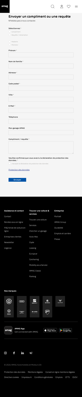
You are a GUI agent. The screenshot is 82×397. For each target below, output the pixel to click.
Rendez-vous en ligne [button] (13, 222)
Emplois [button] (59, 377)
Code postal (14, 84)
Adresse (13, 73)
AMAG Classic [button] (35, 271)
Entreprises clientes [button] (12, 236)
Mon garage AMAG (17, 128)
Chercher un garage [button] (38, 231)
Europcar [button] (33, 253)
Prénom (13, 50)
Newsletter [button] (9, 242)
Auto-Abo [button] (33, 236)
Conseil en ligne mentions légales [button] (60, 372)
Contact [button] (7, 216)
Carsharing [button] (34, 259)
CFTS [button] (67, 377)
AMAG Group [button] (60, 222)
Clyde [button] (31, 242)
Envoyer (17, 180)
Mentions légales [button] (35, 372)
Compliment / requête (19, 139)
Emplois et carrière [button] (62, 233)
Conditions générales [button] (43, 377)
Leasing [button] (32, 248)
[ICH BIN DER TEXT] (41, 54)
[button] (5, 6)
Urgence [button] (8, 248)
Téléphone (13, 117)
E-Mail (12, 106)
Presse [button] (57, 239)
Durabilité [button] (58, 228)
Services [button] (32, 225)
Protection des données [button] (14, 372)
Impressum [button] (27, 377)
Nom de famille (16, 61)
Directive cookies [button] (11, 377)
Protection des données (19, 170)
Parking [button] (32, 276)
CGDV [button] (74, 377)
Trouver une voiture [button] (38, 219)
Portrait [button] (57, 216)
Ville (11, 95)
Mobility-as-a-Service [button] (38, 265)
